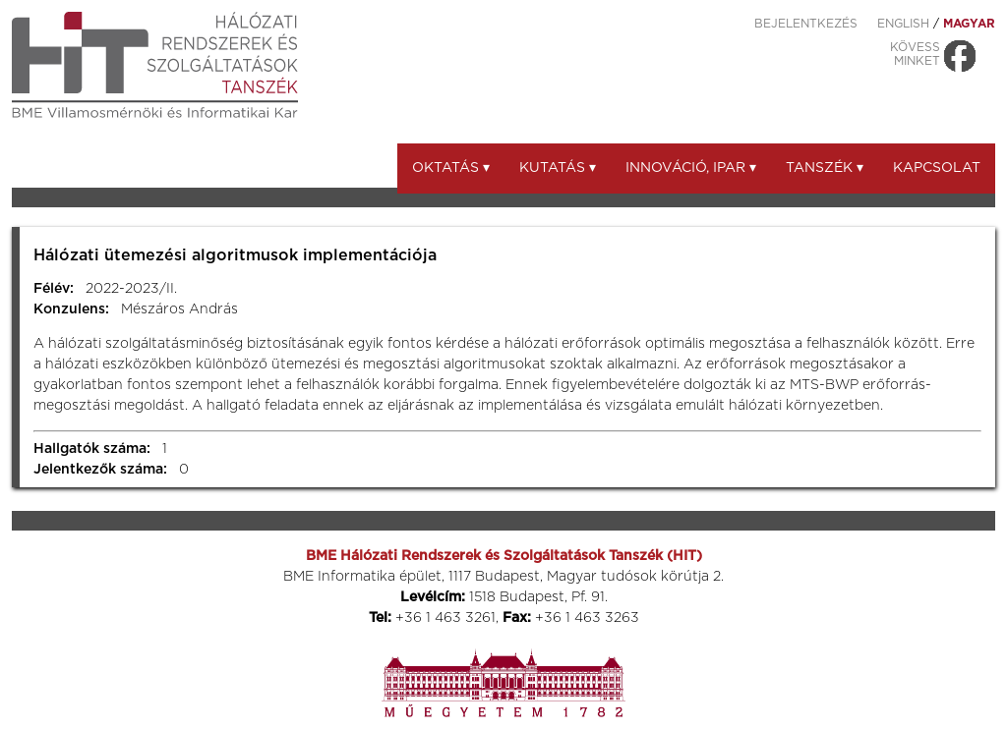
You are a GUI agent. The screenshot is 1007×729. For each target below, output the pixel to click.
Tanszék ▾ (824, 168)
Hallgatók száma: (91, 449)
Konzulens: (71, 309)
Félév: (53, 289)
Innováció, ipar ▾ (690, 168)
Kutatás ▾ (557, 168)
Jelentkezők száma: (100, 470)
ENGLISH (903, 23)
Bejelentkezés (806, 23)
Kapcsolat (936, 168)
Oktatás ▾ (451, 168)
